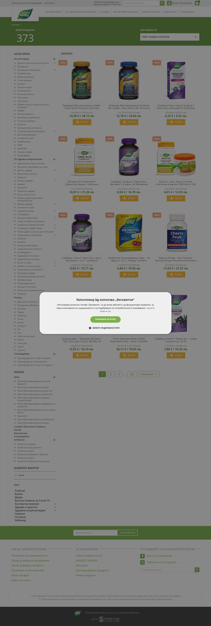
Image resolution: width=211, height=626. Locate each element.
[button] (105, 328)
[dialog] (105, 313)
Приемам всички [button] (105, 319)
